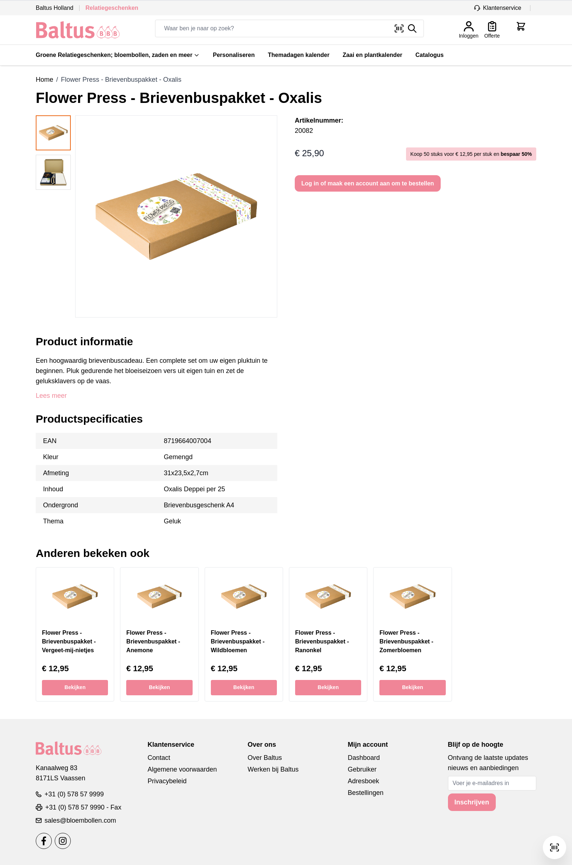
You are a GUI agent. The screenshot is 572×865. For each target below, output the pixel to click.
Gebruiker (362, 769)
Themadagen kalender (298, 55)
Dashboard (364, 757)
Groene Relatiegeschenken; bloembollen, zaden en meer (118, 55)
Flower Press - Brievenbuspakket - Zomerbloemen (406, 641)
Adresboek (363, 781)
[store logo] (78, 30)
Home (44, 79)
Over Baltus (265, 757)
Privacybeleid (166, 781)
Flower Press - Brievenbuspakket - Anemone (153, 641)
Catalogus (430, 55)
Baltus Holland (54, 8)
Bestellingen (365, 792)
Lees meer (51, 395)
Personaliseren (234, 55)
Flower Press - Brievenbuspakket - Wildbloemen (238, 641)
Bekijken (75, 687)
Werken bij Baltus (273, 769)
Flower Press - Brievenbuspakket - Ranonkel (322, 641)
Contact (158, 757)
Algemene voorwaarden (182, 769)
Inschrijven (472, 802)
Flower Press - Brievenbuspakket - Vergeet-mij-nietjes (69, 641)
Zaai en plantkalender (372, 55)
